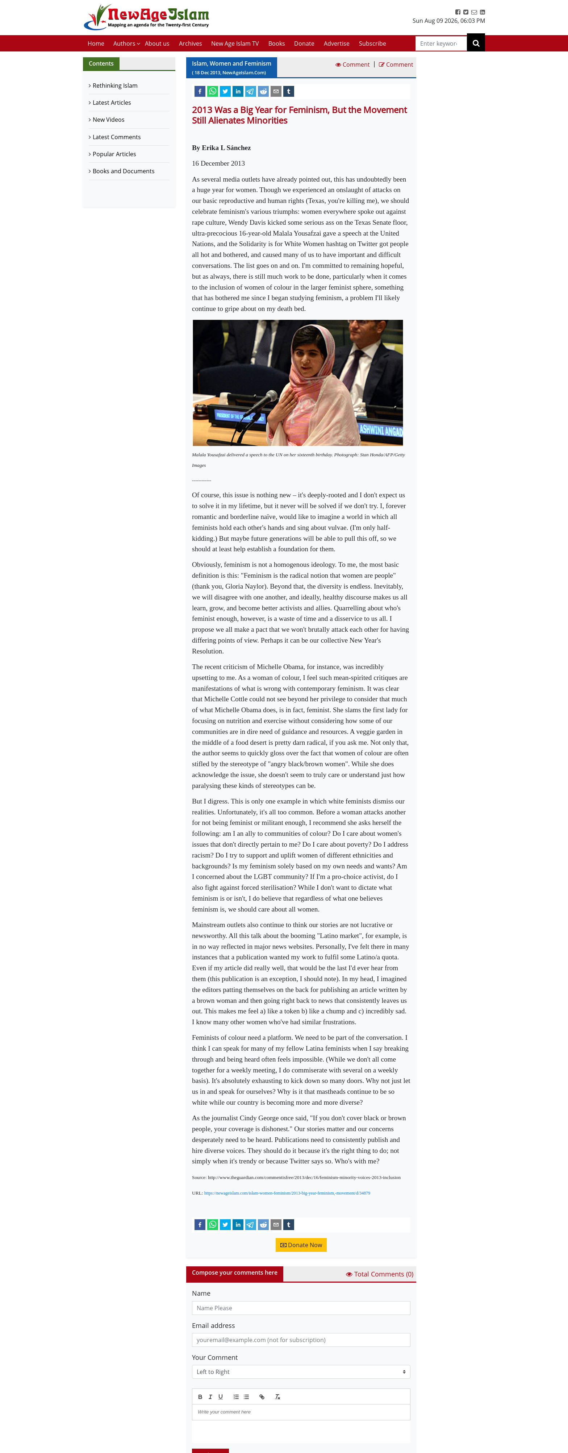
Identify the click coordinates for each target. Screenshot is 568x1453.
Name (201, 1293)
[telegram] (250, 91)
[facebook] (200, 91)
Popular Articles (114, 154)
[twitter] (225, 91)
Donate (304, 43)
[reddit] (263, 91)
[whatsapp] (212, 91)
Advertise (337, 43)
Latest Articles (112, 103)
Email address (213, 1325)
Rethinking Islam (115, 86)
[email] (276, 91)
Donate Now (301, 1245)
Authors (124, 43)
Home (96, 43)
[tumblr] (288, 91)
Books (276, 43)
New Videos (109, 120)
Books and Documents (124, 171)
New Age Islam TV (235, 43)
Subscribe (372, 43)
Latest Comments (117, 137)
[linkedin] (238, 91)
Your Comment (215, 1357)
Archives (190, 43)
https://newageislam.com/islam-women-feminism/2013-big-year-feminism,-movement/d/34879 (287, 1193)
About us (157, 43)
